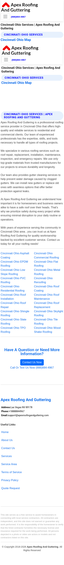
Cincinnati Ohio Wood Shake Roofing (47, 329)
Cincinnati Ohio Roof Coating (46, 288)
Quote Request (10, 488)
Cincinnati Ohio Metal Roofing (47, 271)
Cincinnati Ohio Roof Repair (13, 305)
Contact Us (8, 448)
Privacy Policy (9, 480)
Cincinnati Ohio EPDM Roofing (14, 263)
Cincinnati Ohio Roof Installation (13, 296)
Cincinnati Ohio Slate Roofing (13, 321)
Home (5, 432)
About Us (7, 440)
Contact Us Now (32, 362)
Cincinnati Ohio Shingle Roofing (15, 313)
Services (6, 456)
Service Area (9, 464)
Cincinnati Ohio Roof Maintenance (46, 296)
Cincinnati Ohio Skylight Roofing (48, 313)
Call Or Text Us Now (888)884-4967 (32, 367)
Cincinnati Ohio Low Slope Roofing (13, 271)
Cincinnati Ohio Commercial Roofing (46, 255)
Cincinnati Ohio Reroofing (43, 280)
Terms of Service (11, 472)
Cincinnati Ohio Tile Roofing (46, 321)
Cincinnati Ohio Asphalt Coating (15, 255)
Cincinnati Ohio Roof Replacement (46, 305)
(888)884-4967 (18, 17)
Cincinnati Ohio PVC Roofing (13, 280)
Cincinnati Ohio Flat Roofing (46, 263)
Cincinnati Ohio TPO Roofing (13, 329)
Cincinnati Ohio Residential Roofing (13, 288)
